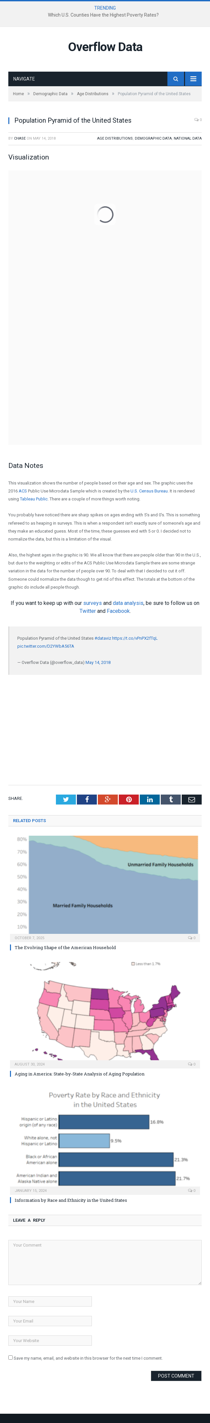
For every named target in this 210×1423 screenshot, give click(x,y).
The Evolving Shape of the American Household (65, 947)
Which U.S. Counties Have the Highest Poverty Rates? (103, 15)
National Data (188, 138)
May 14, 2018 (98, 662)
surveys (92, 603)
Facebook (118, 611)
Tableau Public (34, 498)
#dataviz (103, 638)
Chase (20, 138)
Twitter (88, 611)
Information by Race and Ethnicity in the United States (71, 1200)
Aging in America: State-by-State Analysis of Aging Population (79, 1074)
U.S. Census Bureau (149, 490)
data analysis (128, 603)
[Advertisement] (105, 729)
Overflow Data (105, 47)
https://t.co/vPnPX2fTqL (135, 638)
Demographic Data (153, 138)
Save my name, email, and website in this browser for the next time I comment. (88, 1358)
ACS (23, 490)
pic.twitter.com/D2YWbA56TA (45, 646)
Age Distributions (115, 138)
